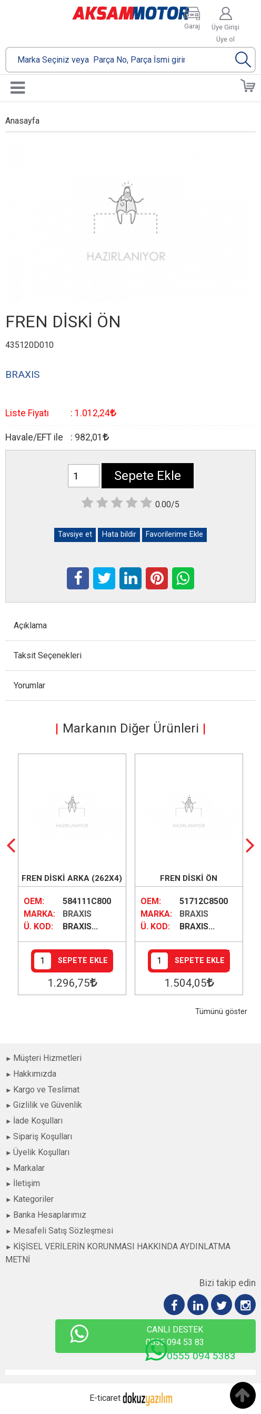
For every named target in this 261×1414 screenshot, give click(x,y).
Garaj (192, 26)
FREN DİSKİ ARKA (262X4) (72, 878)
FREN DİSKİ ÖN (188, 878)
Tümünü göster (221, 1011)
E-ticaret (105, 1398)
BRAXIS (77, 914)
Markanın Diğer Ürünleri (131, 728)
